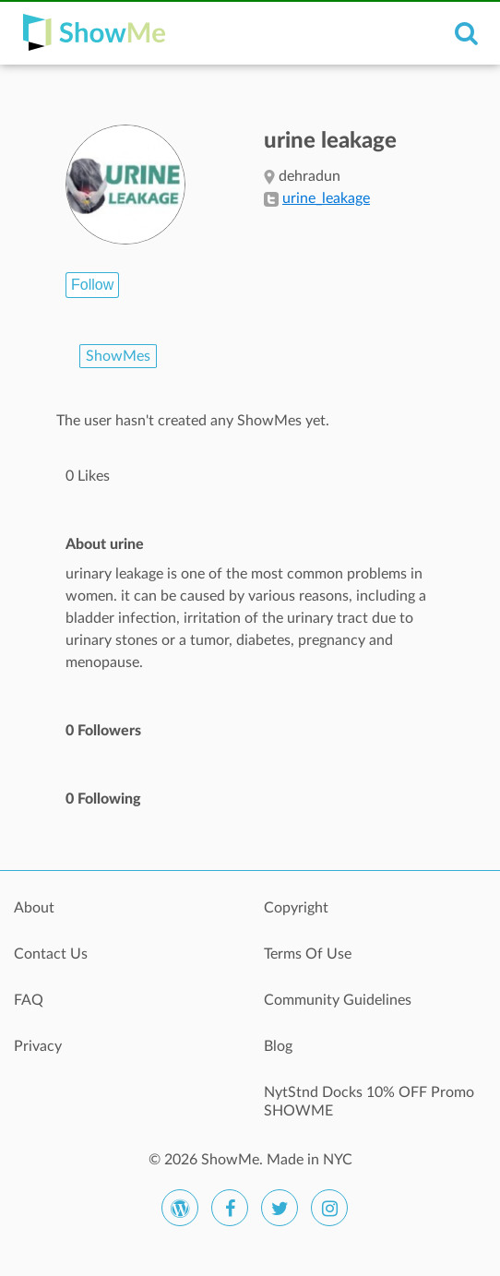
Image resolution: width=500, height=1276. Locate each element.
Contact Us (51, 954)
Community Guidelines (337, 1000)
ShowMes (118, 356)
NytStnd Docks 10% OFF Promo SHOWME (369, 1101)
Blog (278, 1046)
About (34, 907)
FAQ (28, 1000)
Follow (92, 284)
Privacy (38, 1046)
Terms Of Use (307, 954)
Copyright (296, 907)
